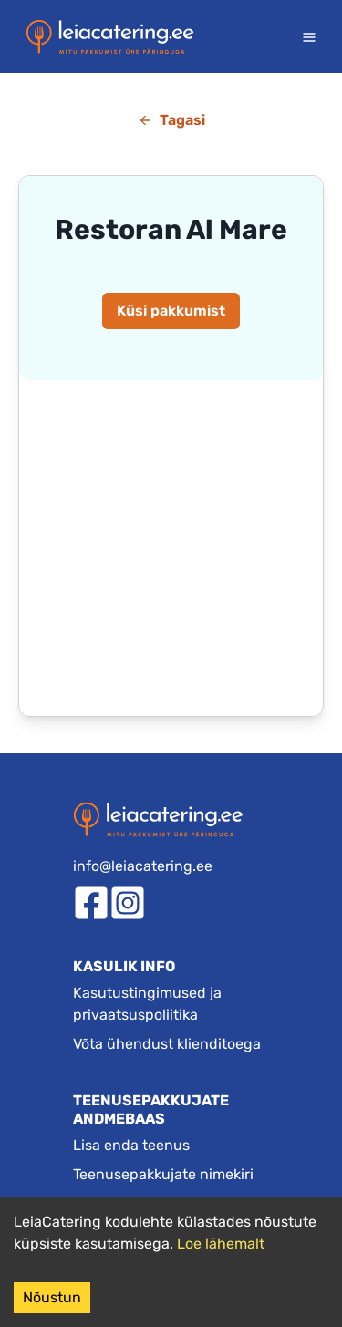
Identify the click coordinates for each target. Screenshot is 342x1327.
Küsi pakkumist (171, 310)
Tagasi (171, 120)
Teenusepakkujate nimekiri (163, 1174)
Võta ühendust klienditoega (167, 1043)
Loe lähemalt (220, 1243)
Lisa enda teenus (131, 1145)
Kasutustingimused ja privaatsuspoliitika (147, 1003)
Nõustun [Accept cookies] (52, 1297)
